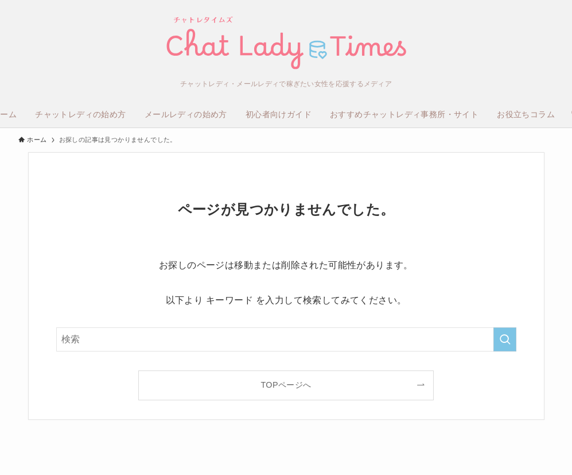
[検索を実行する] (504, 339)
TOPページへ (285, 384)
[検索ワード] (286, 339)
